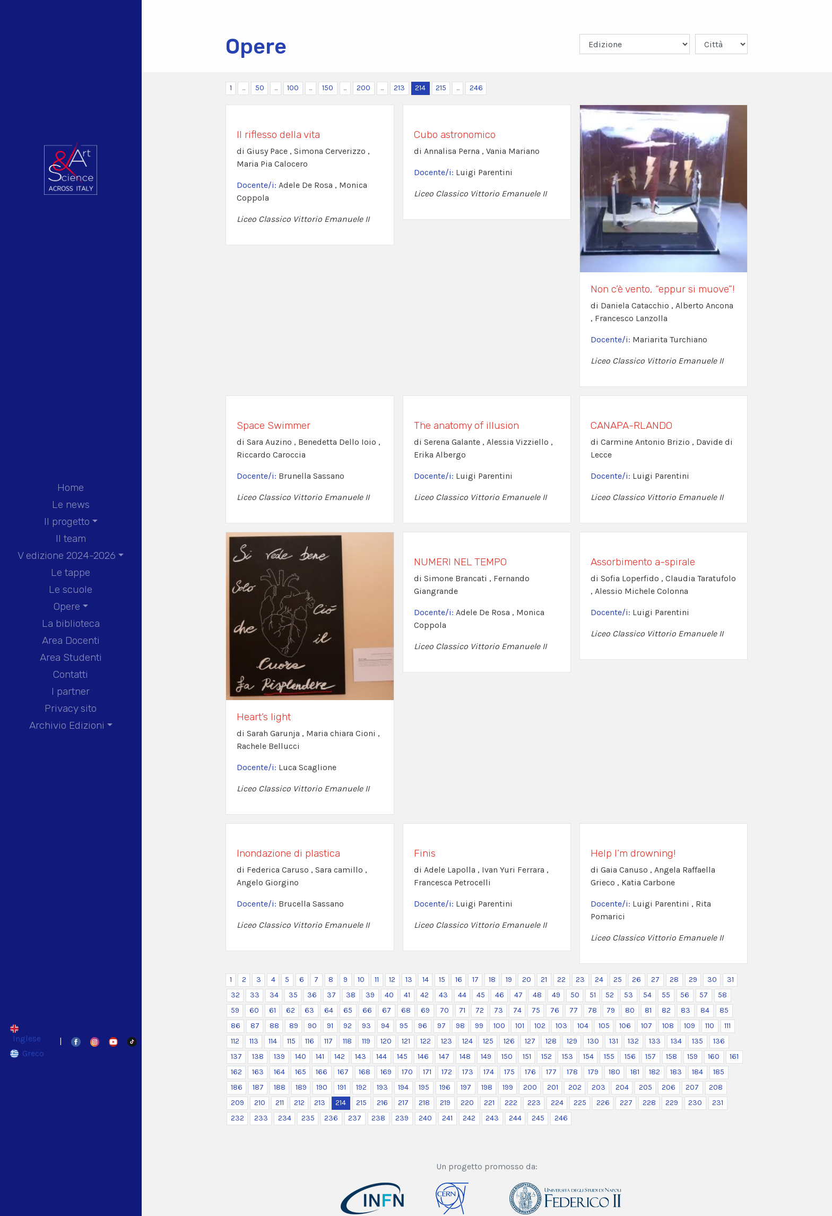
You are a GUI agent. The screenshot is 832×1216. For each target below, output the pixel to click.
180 (614, 1071)
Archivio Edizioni (67, 725)
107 (646, 1025)
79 (610, 1010)
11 (377, 979)
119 (366, 1041)
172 (446, 1071)
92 (347, 1025)
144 (381, 1056)
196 (444, 1087)
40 (389, 994)
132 (633, 1041)
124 (467, 1041)
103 (561, 1025)
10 (361, 979)
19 (509, 979)
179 (593, 1071)
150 (327, 87)
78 (592, 1010)
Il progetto (67, 521)
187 (258, 1087)
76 (554, 1010)
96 (422, 1025)
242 (469, 1118)
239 (402, 1118)
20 (526, 979)
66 (367, 1010)
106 (625, 1025)
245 (538, 1118)
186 (236, 1087)
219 (445, 1102)
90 (312, 1025)
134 (676, 1041)
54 (647, 994)
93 (366, 1025)
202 (575, 1087)
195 (424, 1087)
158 (671, 1056)
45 (480, 994)
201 (552, 1087)
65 (347, 1010)
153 (567, 1056)
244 (515, 1118)
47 (518, 994)
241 (447, 1118)
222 (511, 1102)
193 (382, 1087)
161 (734, 1056)
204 (622, 1087)
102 (539, 1025)
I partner (70, 691)
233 (261, 1118)
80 (630, 1010)
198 (486, 1087)
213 (399, 87)
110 (709, 1025)
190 (321, 1087)
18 (492, 979)
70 (444, 1010)
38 (351, 994)
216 (382, 1102)
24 (599, 979)
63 (309, 1010)
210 (259, 1102)
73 (498, 1010)
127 (530, 1041)
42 (424, 994)
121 (406, 1041)
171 (427, 1071)
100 (293, 87)
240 (425, 1118)
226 (603, 1102)
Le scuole (70, 589)
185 (718, 1071)
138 (258, 1056)
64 (328, 1010)
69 (425, 1010)
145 (402, 1056)
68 (406, 1010)
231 (717, 1102)
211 (279, 1102)
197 (466, 1087)
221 (489, 1102)
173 (467, 1071)
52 (609, 994)
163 (258, 1071)
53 (628, 994)
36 (312, 994)
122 (425, 1041)
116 (309, 1041)
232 (237, 1118)
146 (423, 1056)
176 (530, 1071)
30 (712, 979)
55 (666, 994)
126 (509, 1041)
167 (343, 1071)
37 (331, 994)
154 (588, 1056)
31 (730, 979)
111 (727, 1025)
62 (290, 1010)
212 (299, 1102)
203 (598, 1087)
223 (534, 1102)
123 (446, 1041)
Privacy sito (71, 708)
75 (536, 1010)
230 (695, 1102)
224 (557, 1102)
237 (354, 1118)
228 (649, 1102)
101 (519, 1025)
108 (668, 1025)
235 (308, 1118)
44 (462, 994)
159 (692, 1056)
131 (613, 1041)
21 (544, 979)
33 (254, 994)
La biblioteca (71, 623)
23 (580, 979)
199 (507, 1087)
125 (488, 1041)
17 (475, 979)
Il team (71, 538)
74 (517, 1010)
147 (444, 1056)
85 (724, 1010)
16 (458, 979)
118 (347, 1041)
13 (408, 979)
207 (692, 1087)
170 (407, 1071)
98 (460, 1025)
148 (465, 1056)
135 (697, 1041)
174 (488, 1071)
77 (573, 1010)
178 (572, 1071)
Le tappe (70, 572)
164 (279, 1071)
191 (341, 1087)
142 (339, 1056)
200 (363, 87)
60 (254, 1010)
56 (684, 994)
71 (462, 1010)
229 (671, 1102)
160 (714, 1056)
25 (617, 979)
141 (320, 1056)
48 (537, 994)
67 (386, 1010)
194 (403, 1087)
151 (527, 1056)
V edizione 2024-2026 (67, 555)
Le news (71, 504)
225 (580, 1102)
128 (551, 1041)
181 (634, 1071)
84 (704, 1010)
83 (685, 1010)
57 (703, 994)
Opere (67, 606)
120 (386, 1041)
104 (582, 1025)
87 (254, 1025)
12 (392, 979)
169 (386, 1071)
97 (441, 1025)
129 (572, 1041)
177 (551, 1071)
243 (492, 1118)
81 (648, 1010)
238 (378, 1118)
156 (630, 1056)
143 (360, 1056)
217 (403, 1102)
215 (441, 87)
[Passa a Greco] (26, 1054)
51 (593, 994)
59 (235, 1010)
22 (561, 979)
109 (689, 1025)
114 (272, 1041)
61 (272, 1010)
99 (479, 1025)
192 (361, 1087)
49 (556, 994)
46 (499, 994)
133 (655, 1041)
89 (293, 1025)
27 (655, 979)
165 (300, 1071)
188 (279, 1087)
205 (645, 1087)
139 (279, 1056)
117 (328, 1041)
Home (70, 487)
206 (668, 1087)
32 (235, 994)
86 (235, 1025)
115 (291, 1041)
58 (722, 994)
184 (697, 1071)
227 (626, 1102)
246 (476, 87)
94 (385, 1025)
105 (604, 1025)
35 (293, 994)
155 (609, 1056)
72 (479, 1010)
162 (236, 1071)
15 (442, 979)
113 (253, 1041)
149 (486, 1056)
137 (236, 1056)
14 (425, 979)
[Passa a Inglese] (27, 1033)
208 (716, 1087)
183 (676, 1071)
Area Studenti (71, 657)
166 (321, 1071)
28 (674, 979)
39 (370, 994)
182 (654, 1071)
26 (636, 979)
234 (284, 1118)
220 (467, 1102)
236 (331, 1118)
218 (424, 1102)
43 (443, 994)
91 (330, 1025)
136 (719, 1041)
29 (693, 979)
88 (274, 1025)
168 (364, 1071)
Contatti (70, 674)
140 (300, 1056)
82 (666, 1010)
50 (259, 87)
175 (509, 1071)
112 (235, 1041)
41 (407, 994)
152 (546, 1056)
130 (593, 1041)
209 (237, 1102)
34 (274, 994)
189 (301, 1087)
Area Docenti (71, 640)
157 (650, 1056)
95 (404, 1025)
